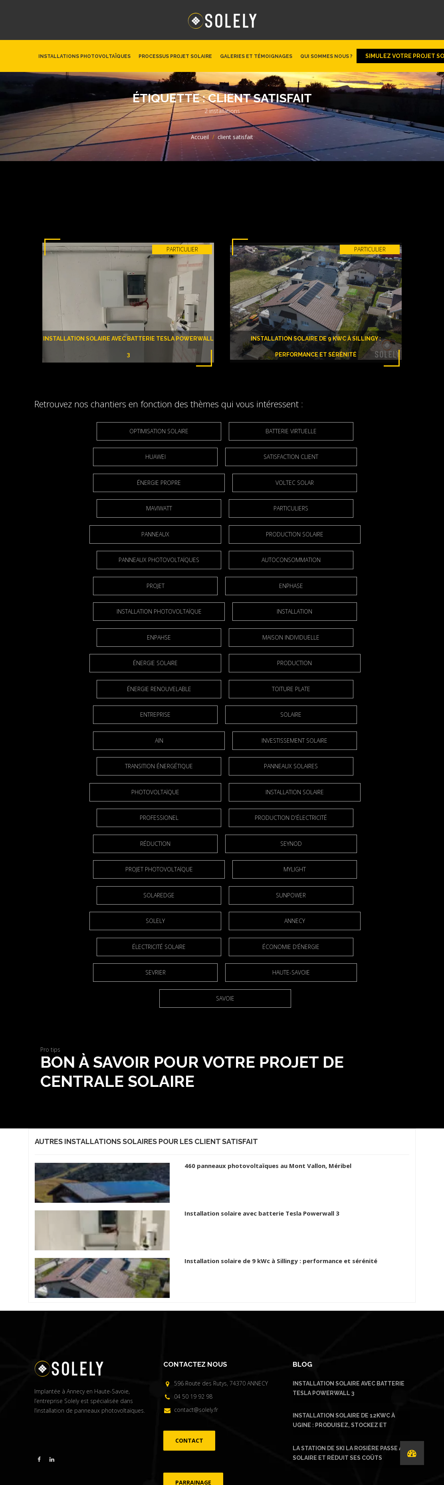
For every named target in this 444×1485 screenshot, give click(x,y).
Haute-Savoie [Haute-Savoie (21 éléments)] (159, 869)
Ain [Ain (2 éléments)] (290, 663)
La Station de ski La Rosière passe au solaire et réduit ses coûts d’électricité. (350, 1325)
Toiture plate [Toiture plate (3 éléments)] (225, 637)
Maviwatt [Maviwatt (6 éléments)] (225, 482)
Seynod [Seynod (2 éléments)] (159, 766)
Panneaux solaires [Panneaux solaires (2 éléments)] (348, 689)
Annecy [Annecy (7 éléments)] (290, 817)
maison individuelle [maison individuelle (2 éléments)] (348, 586)
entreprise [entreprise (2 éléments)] (348, 637)
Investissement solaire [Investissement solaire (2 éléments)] (102, 689)
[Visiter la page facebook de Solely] (39, 1331)
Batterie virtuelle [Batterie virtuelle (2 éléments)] (224, 431)
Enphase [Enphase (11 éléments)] (160, 560)
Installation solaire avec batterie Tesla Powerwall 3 (261, 1084)
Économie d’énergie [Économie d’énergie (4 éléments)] (225, 843)
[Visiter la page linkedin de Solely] (52, 1331)
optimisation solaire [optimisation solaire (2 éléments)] (101, 431)
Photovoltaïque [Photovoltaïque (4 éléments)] (160, 714)
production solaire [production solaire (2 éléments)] (290, 508)
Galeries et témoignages (256, 56)
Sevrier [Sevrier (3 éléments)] (348, 843)
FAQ (249, 1422)
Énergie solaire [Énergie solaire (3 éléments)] (159, 611)
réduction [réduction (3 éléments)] (348, 740)
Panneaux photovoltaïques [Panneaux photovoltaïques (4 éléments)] (101, 534)
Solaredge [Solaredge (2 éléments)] (224, 792)
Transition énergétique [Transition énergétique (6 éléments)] (225, 689)
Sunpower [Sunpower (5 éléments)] (348, 792)
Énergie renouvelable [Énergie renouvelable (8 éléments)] (102, 637)
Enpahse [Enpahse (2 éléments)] (225, 586)
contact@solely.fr (196, 1280)
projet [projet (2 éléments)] (348, 534)
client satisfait (226, 1013)
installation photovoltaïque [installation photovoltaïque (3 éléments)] (290, 560)
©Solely (219, 1436)
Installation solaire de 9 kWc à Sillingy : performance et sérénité (280, 1132)
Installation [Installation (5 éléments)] (102, 586)
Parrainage (271, 1422)
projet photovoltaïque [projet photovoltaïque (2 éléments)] (290, 766)
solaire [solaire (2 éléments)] (159, 663)
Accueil (200, 137)
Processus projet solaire (175, 56)
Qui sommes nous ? (326, 56)
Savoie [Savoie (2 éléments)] (290, 869)
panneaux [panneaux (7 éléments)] (160, 508)
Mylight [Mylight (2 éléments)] (102, 792)
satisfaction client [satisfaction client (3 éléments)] (160, 456)
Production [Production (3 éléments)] (290, 611)
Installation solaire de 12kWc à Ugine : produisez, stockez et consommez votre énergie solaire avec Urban (348, 1292)
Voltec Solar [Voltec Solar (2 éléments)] (102, 482)
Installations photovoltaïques (84, 56)
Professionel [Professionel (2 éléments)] (102, 740)
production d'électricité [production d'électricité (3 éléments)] (225, 740)
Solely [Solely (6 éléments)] (159, 817)
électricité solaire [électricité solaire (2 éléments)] (102, 843)
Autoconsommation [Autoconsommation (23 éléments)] (224, 534)
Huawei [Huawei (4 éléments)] (348, 431)
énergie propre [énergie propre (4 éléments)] (290, 456)
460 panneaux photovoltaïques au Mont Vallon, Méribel (267, 1037)
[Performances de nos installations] (412, 1453)
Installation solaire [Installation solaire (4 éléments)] (290, 714)
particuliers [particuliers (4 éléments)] (348, 482)
